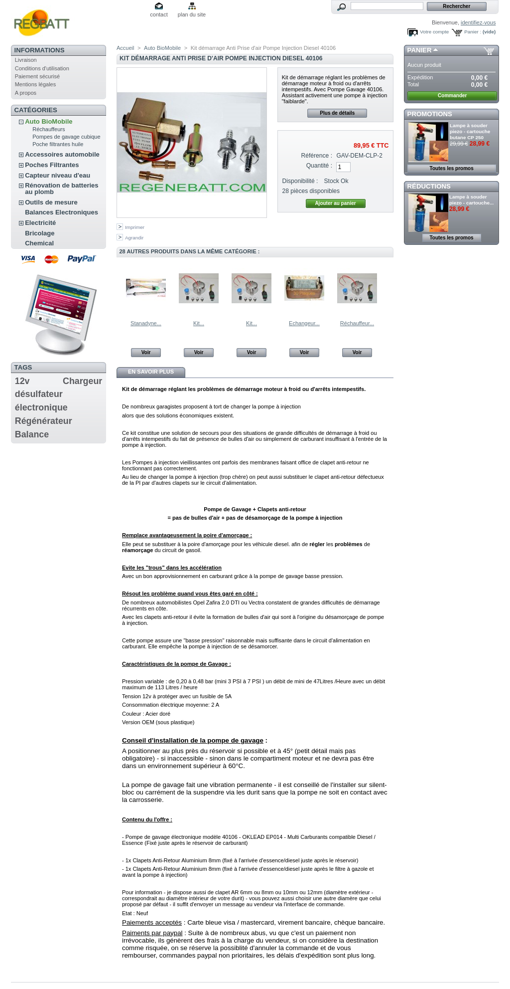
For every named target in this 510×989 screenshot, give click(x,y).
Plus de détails (337, 113)
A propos (25, 93)
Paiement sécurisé (37, 76)
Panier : (472, 31)
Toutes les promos (452, 168)
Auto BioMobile (48, 121)
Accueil (125, 48)
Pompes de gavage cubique (66, 137)
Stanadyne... (145, 323)
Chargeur (82, 381)
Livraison (26, 60)
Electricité (40, 222)
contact (158, 14)
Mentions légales (35, 84)
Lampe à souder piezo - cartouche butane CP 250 (470, 131)
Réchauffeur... (357, 323)
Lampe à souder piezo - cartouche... (471, 199)
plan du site (192, 14)
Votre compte (434, 31)
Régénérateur (43, 421)
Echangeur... (304, 323)
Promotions (429, 114)
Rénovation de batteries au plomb (61, 189)
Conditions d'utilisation (42, 68)
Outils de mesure (51, 202)
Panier (419, 50)
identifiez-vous (478, 22)
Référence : (317, 155)
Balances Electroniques (61, 212)
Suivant (389, 287)
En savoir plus (151, 372)
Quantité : (319, 165)
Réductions (429, 186)
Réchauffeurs (48, 129)
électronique (41, 407)
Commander (452, 95)
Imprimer (134, 227)
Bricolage (39, 233)
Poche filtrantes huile (57, 144)
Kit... (198, 323)
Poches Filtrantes (52, 165)
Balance (32, 434)
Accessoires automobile (62, 154)
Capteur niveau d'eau (57, 175)
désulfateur (39, 394)
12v (22, 381)
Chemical (39, 243)
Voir (146, 352)
